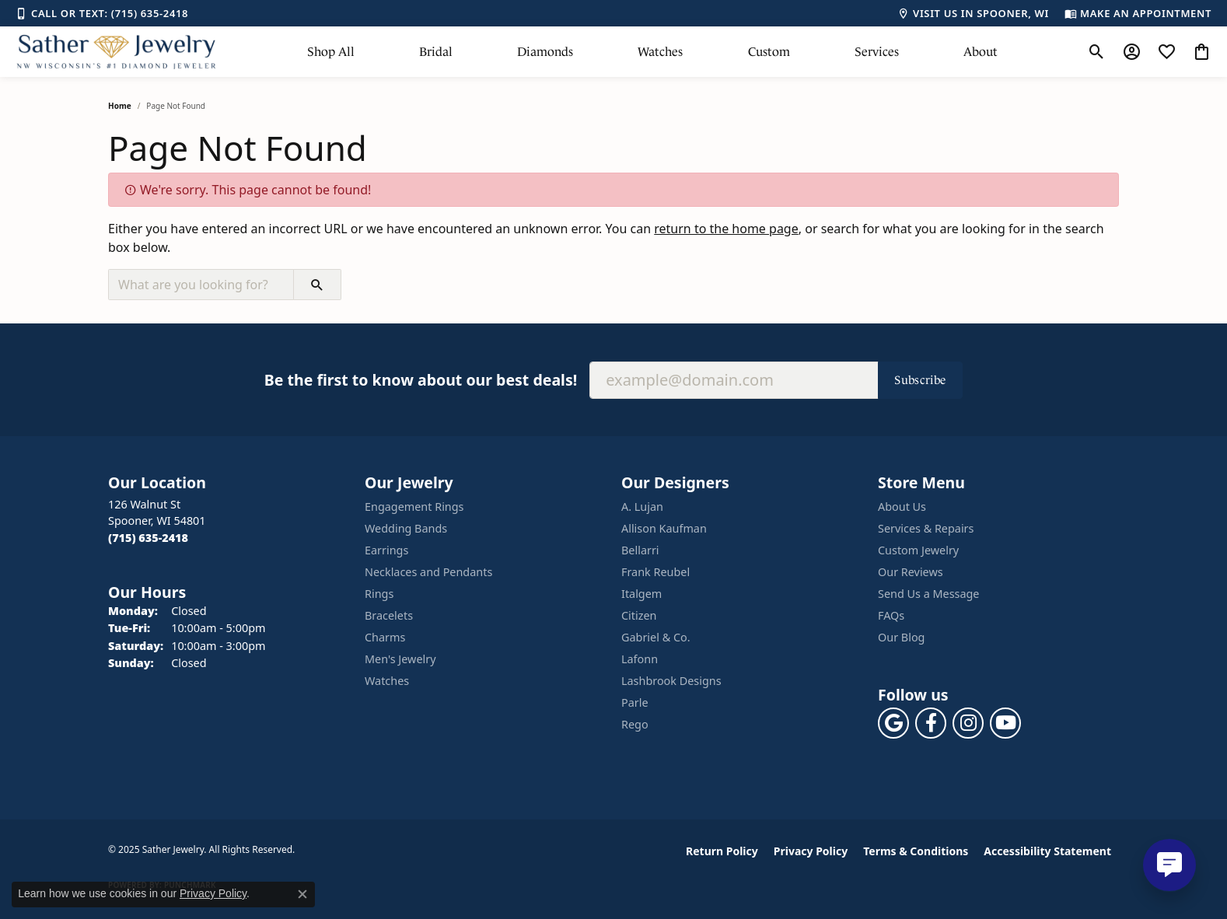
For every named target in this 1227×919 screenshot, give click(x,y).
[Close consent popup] (302, 894)
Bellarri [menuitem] (640, 550)
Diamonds (545, 51)
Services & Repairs (926, 528)
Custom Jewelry (918, 550)
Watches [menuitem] (387, 680)
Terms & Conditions (915, 851)
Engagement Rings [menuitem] (414, 506)
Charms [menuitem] (385, 637)
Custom (769, 51)
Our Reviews (910, 571)
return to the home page (726, 228)
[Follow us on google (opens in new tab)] (893, 723)
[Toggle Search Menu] (1096, 52)
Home (119, 105)
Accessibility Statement (1047, 851)
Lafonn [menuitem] (639, 659)
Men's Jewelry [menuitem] (400, 659)
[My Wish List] (1166, 52)
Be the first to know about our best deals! (420, 380)
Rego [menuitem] (634, 724)
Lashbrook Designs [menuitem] (671, 680)
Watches (660, 51)
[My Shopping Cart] (1201, 52)
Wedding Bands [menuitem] (406, 528)
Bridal (436, 51)
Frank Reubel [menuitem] (655, 571)
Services (877, 51)
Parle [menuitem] (634, 702)
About (980, 51)
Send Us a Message (928, 593)
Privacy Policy (811, 851)
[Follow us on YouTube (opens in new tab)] (1005, 723)
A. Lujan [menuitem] (642, 506)
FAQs (891, 615)
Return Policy (722, 851)
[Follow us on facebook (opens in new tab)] (930, 723)
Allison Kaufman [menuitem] (664, 528)
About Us (902, 506)
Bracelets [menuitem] (389, 615)
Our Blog (901, 637)
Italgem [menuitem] (641, 593)
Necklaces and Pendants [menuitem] (428, 571)
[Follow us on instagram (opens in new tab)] (968, 723)
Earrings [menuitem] (386, 550)
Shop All (331, 51)
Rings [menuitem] (379, 593)
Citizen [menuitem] (639, 615)
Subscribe (920, 379)
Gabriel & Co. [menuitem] (655, 637)
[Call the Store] (148, 537)
